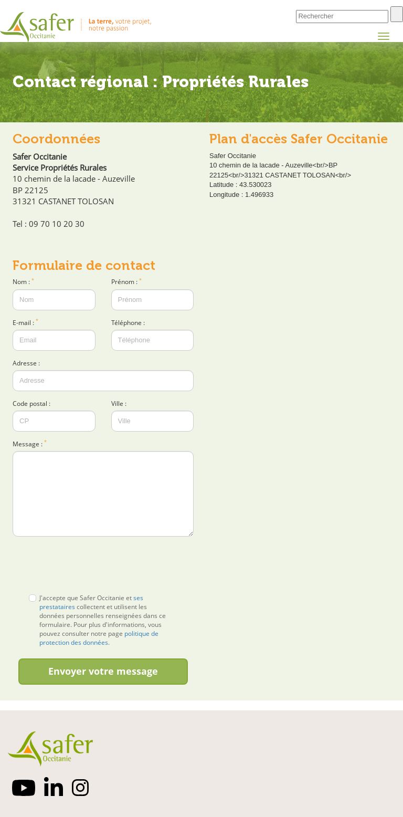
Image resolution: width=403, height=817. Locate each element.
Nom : (23, 281)
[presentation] (103, 564)
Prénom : (126, 281)
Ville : (118, 403)
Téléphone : (128, 322)
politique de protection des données (98, 638)
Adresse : (26, 363)
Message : (30, 443)
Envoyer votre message (103, 671)
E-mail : (25, 322)
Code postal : (31, 403)
